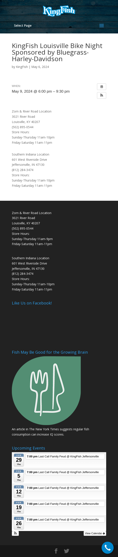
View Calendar (95, 533)
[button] (101, 95)
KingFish (22, 67)
